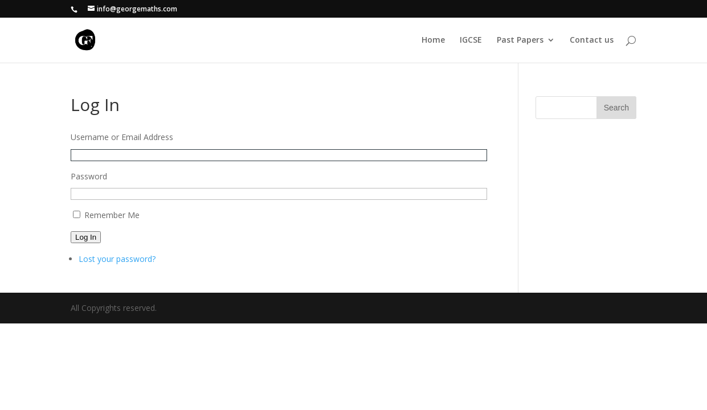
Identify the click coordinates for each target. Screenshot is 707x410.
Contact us (592, 40)
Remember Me (112, 215)
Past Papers (520, 40)
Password (89, 176)
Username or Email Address (122, 137)
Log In (85, 237)
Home (433, 40)
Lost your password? (117, 258)
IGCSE (471, 40)
